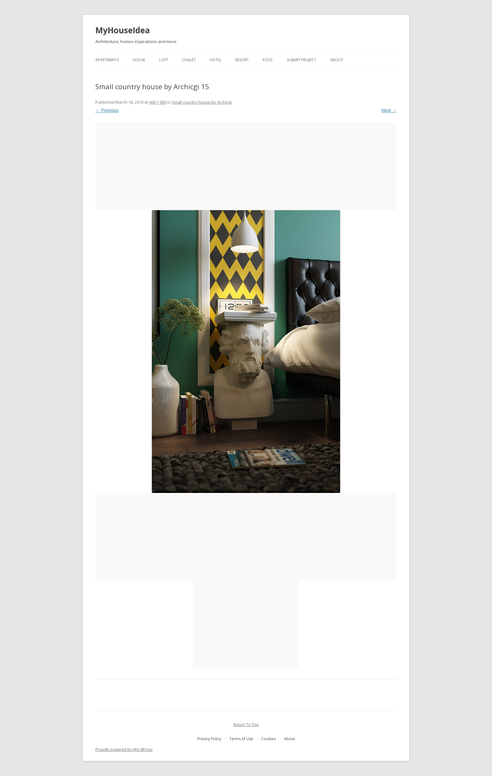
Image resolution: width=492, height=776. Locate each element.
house (139, 60)
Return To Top (246, 724)
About (336, 60)
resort (242, 60)
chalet (189, 60)
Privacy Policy (209, 738)
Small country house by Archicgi (202, 102)
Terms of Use (241, 738)
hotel (216, 60)
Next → (389, 110)
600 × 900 (157, 102)
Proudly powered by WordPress (123, 749)
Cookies (268, 738)
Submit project (301, 60)
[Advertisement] (246, 166)
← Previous (107, 110)
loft (163, 60)
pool (268, 60)
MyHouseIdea (122, 30)
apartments (107, 60)
